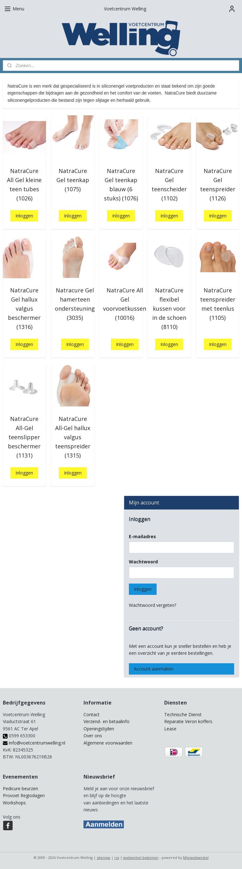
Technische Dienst (183, 714)
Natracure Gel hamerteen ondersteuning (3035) (75, 303)
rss (116, 857)
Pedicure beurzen (20, 788)
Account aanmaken (153, 669)
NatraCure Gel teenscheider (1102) (169, 184)
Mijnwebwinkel (196, 857)
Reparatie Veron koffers (188, 721)
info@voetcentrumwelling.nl (34, 743)
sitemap (103, 857)
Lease (170, 729)
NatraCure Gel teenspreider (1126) (217, 184)
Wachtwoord (143, 562)
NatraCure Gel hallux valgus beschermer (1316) (24, 308)
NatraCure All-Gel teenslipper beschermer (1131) (24, 437)
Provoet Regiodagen (24, 795)
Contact (92, 714)
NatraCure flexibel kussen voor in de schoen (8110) (169, 308)
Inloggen (24, 216)
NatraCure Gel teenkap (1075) (72, 180)
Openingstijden (99, 729)
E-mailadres (142, 536)
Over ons (93, 736)
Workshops (14, 803)
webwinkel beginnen (140, 857)
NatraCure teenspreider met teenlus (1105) (217, 303)
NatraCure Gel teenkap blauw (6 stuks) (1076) (121, 184)
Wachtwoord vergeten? (152, 605)
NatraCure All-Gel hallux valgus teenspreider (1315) (72, 437)
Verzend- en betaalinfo (107, 721)
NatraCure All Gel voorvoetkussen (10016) (124, 303)
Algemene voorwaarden (108, 743)
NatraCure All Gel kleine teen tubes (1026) (24, 184)
